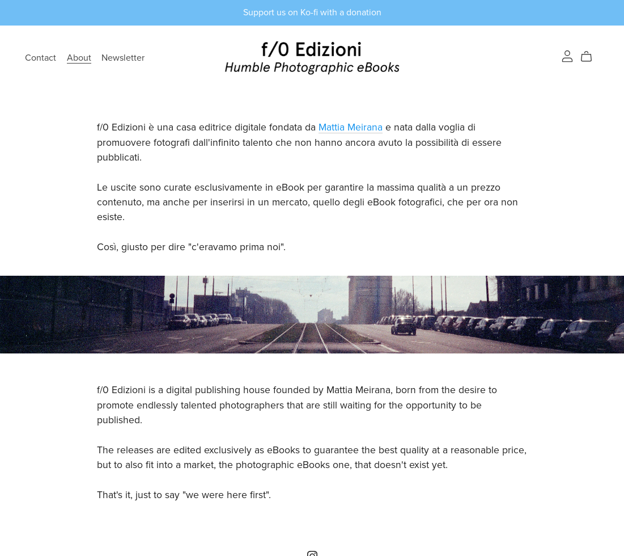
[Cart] (591, 56)
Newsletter (123, 58)
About (79, 58)
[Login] (567, 55)
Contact (40, 58)
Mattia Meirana (351, 127)
